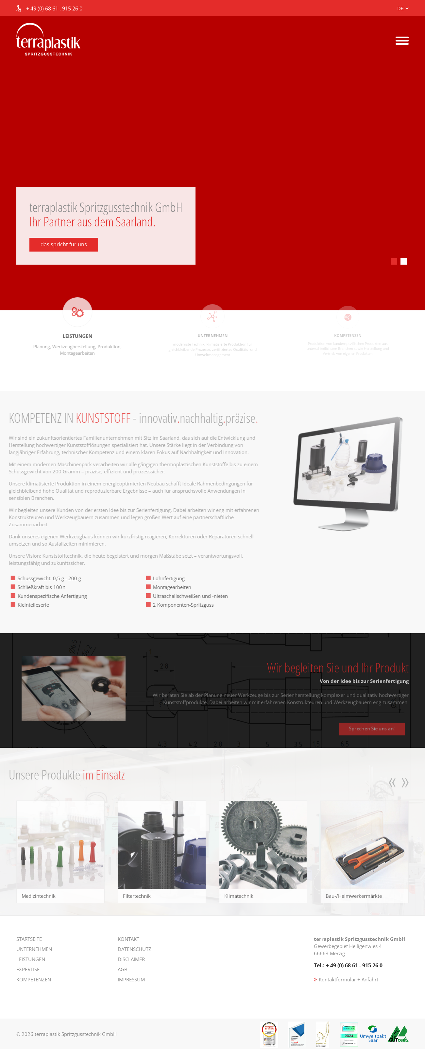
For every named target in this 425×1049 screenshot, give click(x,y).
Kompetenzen (33, 979)
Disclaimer (131, 959)
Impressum (131, 979)
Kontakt (128, 939)
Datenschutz (134, 949)
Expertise (28, 969)
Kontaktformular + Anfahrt (348, 979)
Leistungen (30, 959)
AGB (123, 969)
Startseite (29, 939)
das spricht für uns (64, 244)
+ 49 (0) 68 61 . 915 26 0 (54, 8)
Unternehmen (34, 949)
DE (401, 8)
